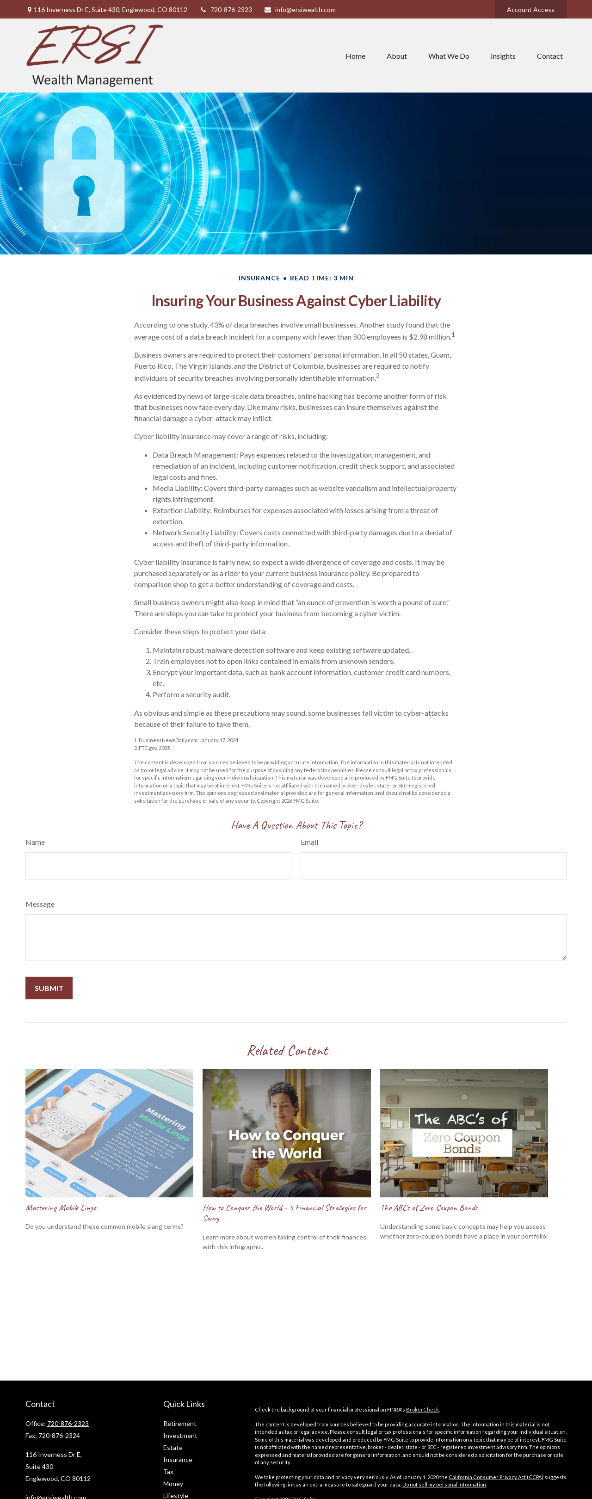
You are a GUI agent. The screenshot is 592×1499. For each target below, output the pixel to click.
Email (309, 841)
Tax (168, 1471)
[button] (355, 55)
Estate (173, 1447)
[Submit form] (49, 988)
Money (173, 1483)
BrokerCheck (422, 1409)
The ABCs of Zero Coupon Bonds (428, 1207)
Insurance (177, 1459)
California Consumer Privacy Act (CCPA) (496, 1477)
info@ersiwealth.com (300, 9)
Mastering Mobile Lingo (60, 1207)
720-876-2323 (225, 9)
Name (35, 841)
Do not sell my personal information (444, 1484)
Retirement (180, 1423)
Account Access (531, 9)
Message (40, 903)
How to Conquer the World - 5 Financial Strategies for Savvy (284, 1212)
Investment (180, 1435)
